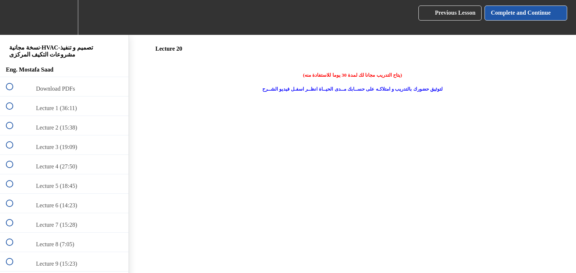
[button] (13, 17)
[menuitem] (64, 17)
